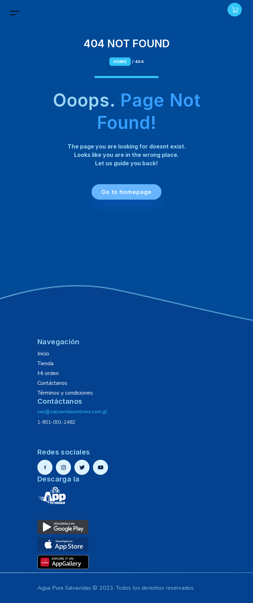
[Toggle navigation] (15, 12)
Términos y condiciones (65, 393)
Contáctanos (52, 383)
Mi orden (48, 373)
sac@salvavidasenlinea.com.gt (72, 411)
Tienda (45, 363)
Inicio (43, 354)
